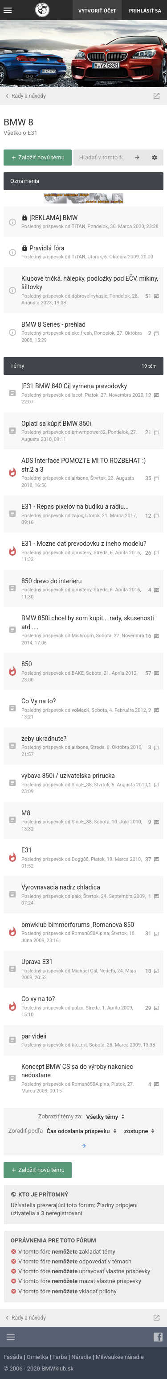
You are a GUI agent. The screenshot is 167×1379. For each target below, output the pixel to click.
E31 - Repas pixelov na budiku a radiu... (75, 506)
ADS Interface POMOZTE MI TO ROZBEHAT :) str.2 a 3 (83, 465)
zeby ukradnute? (43, 738)
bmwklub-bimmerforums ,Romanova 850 (77, 924)
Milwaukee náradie (120, 1357)
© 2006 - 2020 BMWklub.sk (38, 1368)
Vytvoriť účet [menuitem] (97, 10)
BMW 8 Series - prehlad (53, 324)
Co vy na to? (38, 998)
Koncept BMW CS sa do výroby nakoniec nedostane (77, 1071)
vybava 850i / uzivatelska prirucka (68, 775)
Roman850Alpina (90, 933)
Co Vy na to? (38, 701)
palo (76, 896)
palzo (77, 1008)
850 (26, 664)
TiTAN (79, 226)
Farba (60, 1357)
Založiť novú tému (38, 157)
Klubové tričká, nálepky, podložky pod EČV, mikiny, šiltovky (89, 283)
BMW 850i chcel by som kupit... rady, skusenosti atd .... (87, 623)
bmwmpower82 (89, 432)
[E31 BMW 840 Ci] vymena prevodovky (74, 386)
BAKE (78, 673)
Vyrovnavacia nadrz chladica (60, 887)
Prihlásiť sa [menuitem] (145, 10)
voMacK (81, 710)
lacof (77, 395)
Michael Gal (84, 971)
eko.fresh (82, 333)
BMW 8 (18, 122)
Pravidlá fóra (46, 248)
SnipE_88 (82, 785)
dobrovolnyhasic (89, 296)
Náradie (81, 1357)
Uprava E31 (37, 961)
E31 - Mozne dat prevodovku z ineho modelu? (84, 543)
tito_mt (79, 1045)
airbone (80, 478)
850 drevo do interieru (51, 581)
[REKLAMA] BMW (53, 217)
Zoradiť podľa (64, 1131)
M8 (25, 813)
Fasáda (13, 1357)
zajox (77, 516)
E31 (26, 850)
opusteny (81, 553)
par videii (33, 1036)
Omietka (37, 1357)
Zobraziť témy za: (83, 1117)
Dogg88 (80, 859)
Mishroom (83, 636)
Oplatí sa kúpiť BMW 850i (56, 423)
